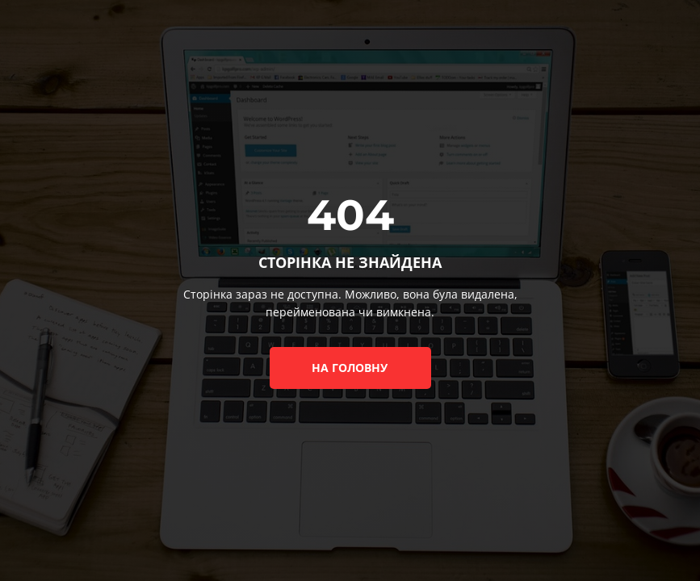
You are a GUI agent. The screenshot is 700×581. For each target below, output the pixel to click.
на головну (350, 367)
